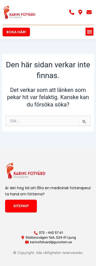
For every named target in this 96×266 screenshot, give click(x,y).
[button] (90, 32)
